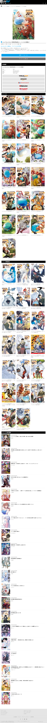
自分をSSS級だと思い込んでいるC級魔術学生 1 (19, 477)
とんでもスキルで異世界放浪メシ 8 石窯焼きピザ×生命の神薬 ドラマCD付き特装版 (37, 356)
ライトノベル (3, 710)
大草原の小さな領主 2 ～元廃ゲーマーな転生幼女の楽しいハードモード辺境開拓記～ (26, 490)
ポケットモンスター (27, 711)
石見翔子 (12, 451)
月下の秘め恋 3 (13, 653)
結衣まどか (12, 641)
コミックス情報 (6, 6)
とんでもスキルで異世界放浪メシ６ (22, 187)
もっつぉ (12, 519)
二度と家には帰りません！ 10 (16, 694)
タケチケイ (12, 587)
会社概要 (15, 716)
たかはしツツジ (13, 669)
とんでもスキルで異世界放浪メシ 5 (8, 211)
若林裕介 (12, 478)
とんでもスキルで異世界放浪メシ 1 (8, 258)
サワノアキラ (13, 465)
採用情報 (32, 716)
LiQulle (25, 713)
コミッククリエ (4, 713)
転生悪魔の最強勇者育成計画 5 (16, 599)
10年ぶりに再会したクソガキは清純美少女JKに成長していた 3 (22, 504)
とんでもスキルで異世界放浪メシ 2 (37, 235)
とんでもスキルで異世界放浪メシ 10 (37, 116)
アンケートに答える (23, 58)
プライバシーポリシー (26, 716)
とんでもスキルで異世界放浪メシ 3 (22, 235)
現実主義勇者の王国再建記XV (16, 558)
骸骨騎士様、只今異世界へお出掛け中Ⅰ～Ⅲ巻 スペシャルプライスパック (24, 463)
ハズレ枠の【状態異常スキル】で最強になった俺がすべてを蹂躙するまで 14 (24, 626)
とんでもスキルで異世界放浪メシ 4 (37, 211)
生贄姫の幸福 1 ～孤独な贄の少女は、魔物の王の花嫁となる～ (22, 639)
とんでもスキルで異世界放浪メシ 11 (8, 116)
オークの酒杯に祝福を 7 (15, 531)
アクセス (19, 716)
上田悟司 (12, 560)
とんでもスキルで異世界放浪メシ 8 (8, 163)
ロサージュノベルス (27, 710)
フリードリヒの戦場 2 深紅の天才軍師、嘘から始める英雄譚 (22, 436)
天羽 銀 (12, 573)
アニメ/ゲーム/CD (4, 712)
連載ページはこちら (23, 55)
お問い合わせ (41, 721)
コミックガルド (4, 711)
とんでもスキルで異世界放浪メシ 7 (37, 163)
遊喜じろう (12, 695)
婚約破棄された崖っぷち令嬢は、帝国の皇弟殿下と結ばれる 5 (22, 680)
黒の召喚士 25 (13, 572)
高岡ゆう (12, 682)
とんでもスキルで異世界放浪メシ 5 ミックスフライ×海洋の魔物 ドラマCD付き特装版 (8, 404)
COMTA (12, 614)
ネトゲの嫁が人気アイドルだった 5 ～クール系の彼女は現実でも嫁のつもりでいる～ (26, 517)
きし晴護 (12, 492)
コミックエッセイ (27, 712)
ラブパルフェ (3, 714)
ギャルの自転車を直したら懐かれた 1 (17, 585)
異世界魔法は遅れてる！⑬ (16, 612)
